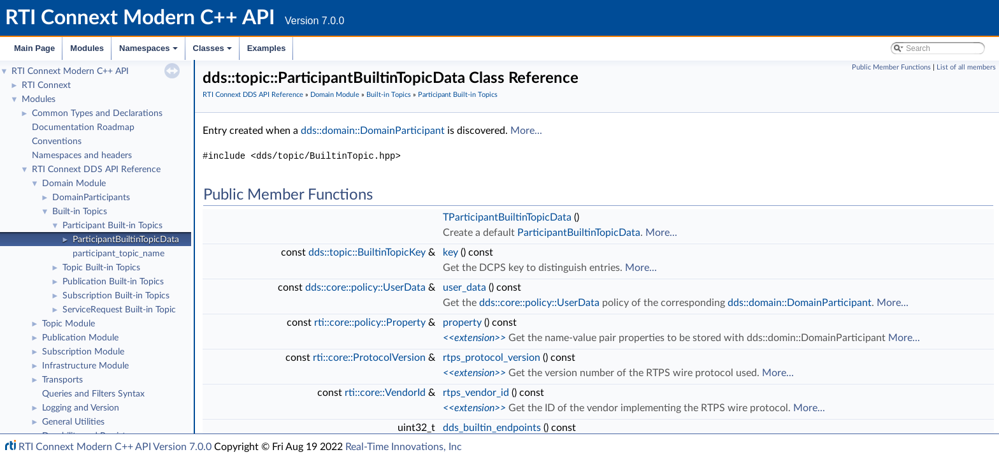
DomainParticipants (91, 197)
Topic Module (68, 323)
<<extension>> (474, 338)
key (450, 252)
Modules (87, 48)
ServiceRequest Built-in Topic (119, 309)
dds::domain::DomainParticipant (373, 131)
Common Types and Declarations (97, 113)
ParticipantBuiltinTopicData (126, 239)
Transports (62, 379)
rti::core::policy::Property (370, 322)
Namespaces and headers (82, 155)
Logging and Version (80, 408)
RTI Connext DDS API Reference (96, 169)
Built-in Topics (79, 211)
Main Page (34, 48)
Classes (213, 51)
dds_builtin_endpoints (492, 428)
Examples (266, 48)
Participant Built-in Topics (112, 225)
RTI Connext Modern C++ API (70, 71)
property (462, 322)
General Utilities (73, 422)
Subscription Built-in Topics (115, 295)
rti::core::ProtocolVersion (369, 358)
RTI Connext (46, 85)
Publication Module (80, 337)
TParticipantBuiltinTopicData (507, 217)
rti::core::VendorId (385, 393)
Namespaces (149, 51)
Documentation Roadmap (83, 127)
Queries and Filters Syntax (93, 394)
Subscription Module (83, 351)
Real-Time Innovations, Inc (403, 447)
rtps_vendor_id (476, 393)
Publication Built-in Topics (113, 281)
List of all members (966, 67)
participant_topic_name (118, 253)
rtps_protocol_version (491, 358)
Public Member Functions (891, 67)
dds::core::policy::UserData (365, 287)
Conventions (57, 141)
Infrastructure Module (85, 365)
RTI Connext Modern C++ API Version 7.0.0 (115, 447)
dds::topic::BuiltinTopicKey (367, 252)
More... (526, 131)
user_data (464, 287)
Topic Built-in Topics (101, 267)
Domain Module (74, 183)
